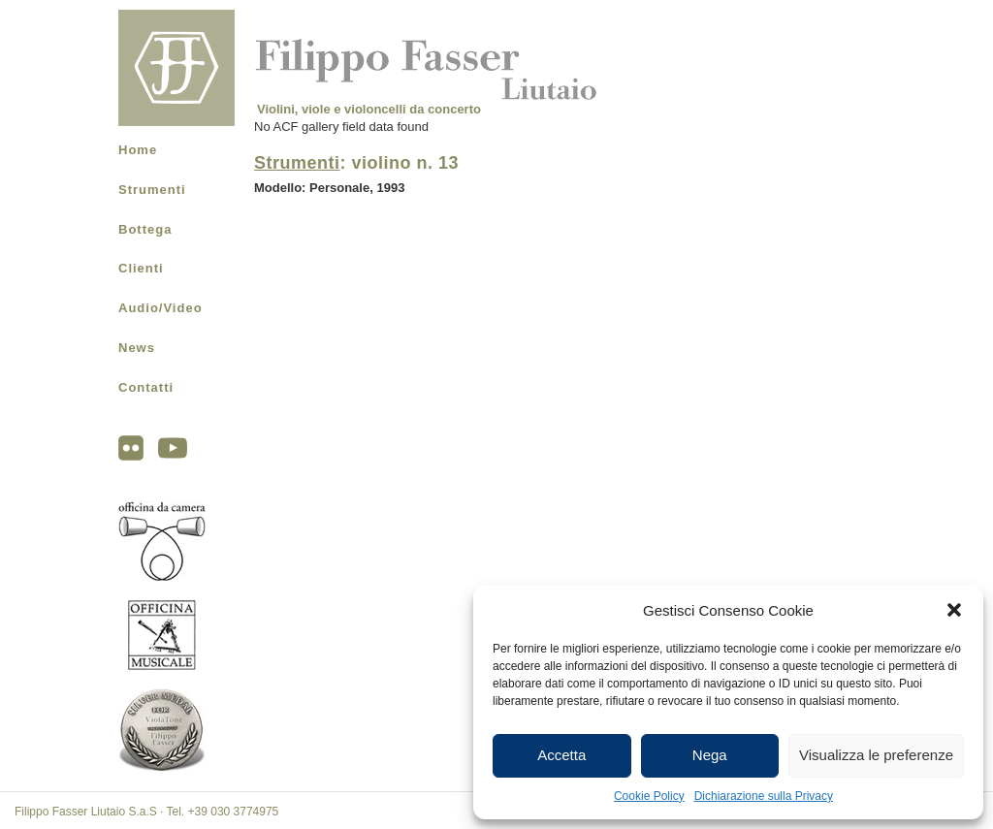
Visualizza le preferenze (876, 755)
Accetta (561, 755)
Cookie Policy (649, 796)
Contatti (146, 387)
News (136, 347)
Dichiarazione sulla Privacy (763, 796)
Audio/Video (160, 308)
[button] (954, 610)
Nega (709, 755)
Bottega (145, 229)
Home (137, 150)
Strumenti (152, 189)
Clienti (141, 268)
